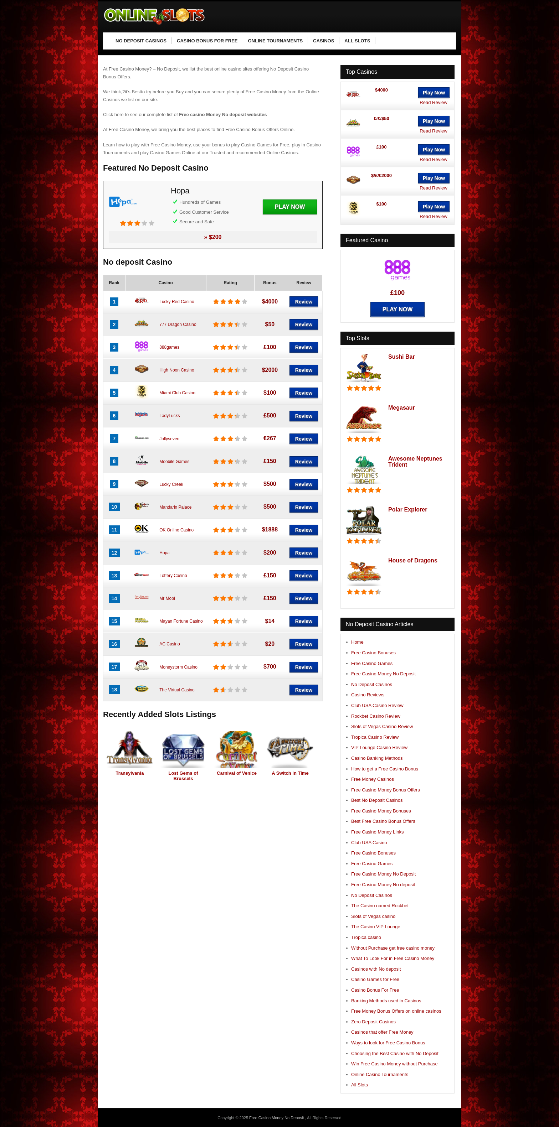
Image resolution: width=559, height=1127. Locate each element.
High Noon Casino (176, 370)
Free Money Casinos (372, 779)
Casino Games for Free (375, 979)
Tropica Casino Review (375, 737)
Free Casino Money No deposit (383, 884)
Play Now (290, 207)
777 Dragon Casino (177, 324)
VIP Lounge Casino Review (379, 747)
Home (357, 642)
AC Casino (169, 644)
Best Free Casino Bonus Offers (383, 821)
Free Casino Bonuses (373, 652)
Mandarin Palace (175, 507)
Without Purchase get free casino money (393, 948)
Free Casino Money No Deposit (383, 673)
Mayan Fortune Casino (180, 621)
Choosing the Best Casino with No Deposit (395, 1053)
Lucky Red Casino (176, 301)
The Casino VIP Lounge (375, 926)
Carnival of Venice (237, 773)
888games (169, 347)
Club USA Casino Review (377, 705)
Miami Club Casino (177, 392)
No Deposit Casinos (371, 684)
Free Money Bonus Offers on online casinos (396, 1011)
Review (303, 302)
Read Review (433, 102)
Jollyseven (169, 438)
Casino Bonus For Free (375, 990)
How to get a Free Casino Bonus (384, 769)
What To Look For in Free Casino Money (392, 958)
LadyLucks (169, 415)
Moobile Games (174, 461)
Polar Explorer (407, 510)
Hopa (180, 190)
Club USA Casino (369, 842)
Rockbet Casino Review (375, 716)
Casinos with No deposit (376, 969)
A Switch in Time (290, 773)
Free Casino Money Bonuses (381, 811)
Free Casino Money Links (377, 832)
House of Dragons (412, 560)
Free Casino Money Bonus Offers (385, 790)
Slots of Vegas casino (373, 916)
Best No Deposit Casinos (377, 800)
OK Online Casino (176, 530)
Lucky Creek (171, 484)
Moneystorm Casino (178, 667)
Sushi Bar (401, 357)
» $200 (213, 237)
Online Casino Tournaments (379, 1074)
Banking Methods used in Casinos (386, 1000)
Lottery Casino (173, 575)
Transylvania (130, 773)
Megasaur (401, 408)
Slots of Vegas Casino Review (382, 726)
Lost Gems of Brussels (183, 775)
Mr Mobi (167, 598)
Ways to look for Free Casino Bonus (388, 1042)
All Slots (359, 1084)
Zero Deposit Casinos (373, 1021)
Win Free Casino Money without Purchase (394, 1063)
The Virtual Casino (177, 689)
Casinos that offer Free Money (382, 1032)
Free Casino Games (372, 663)
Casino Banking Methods (377, 758)
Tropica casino (366, 937)
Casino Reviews (367, 694)
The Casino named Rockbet (380, 905)
